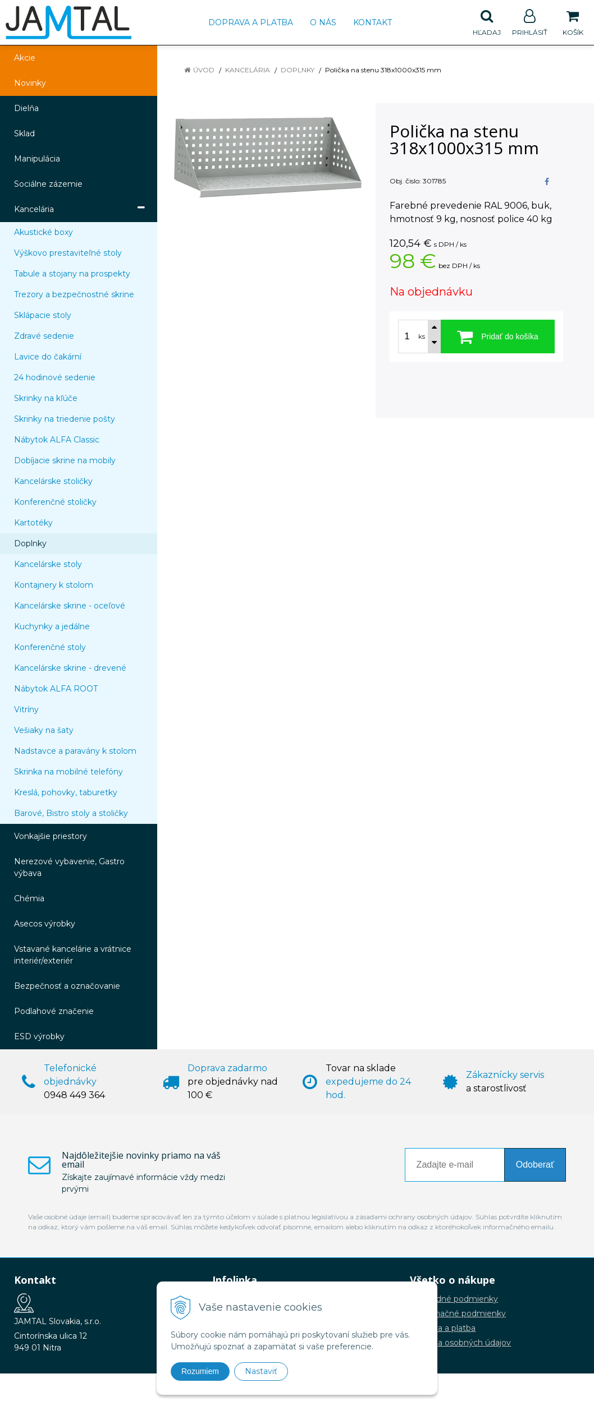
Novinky (30, 83)
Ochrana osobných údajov (460, 1343)
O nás (323, 22)
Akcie (24, 58)
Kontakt (372, 22)
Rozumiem (200, 1371)
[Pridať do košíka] (498, 336)
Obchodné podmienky (454, 1299)
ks (421, 336)
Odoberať (535, 1164)
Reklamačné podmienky (458, 1313)
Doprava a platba (250, 22)
